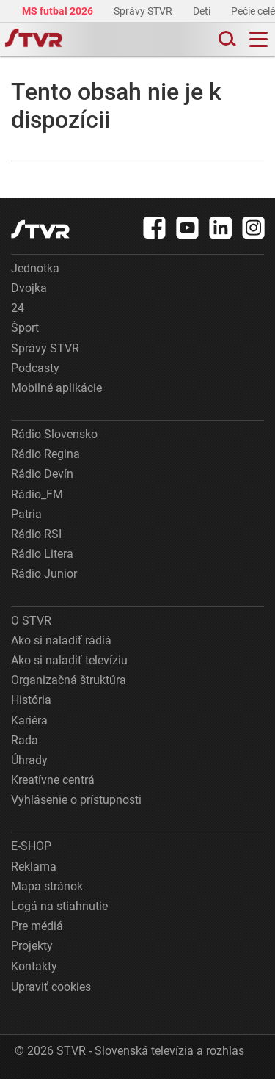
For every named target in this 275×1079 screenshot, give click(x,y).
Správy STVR (144, 11)
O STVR (31, 621)
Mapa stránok (47, 886)
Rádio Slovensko (54, 434)
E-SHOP (31, 846)
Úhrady (29, 760)
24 (17, 308)
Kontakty (34, 966)
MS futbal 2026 (58, 11)
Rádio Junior (44, 574)
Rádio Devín (42, 474)
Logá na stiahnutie (59, 906)
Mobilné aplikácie (56, 388)
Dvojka (29, 288)
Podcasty (35, 368)
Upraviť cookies (51, 987)
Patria (26, 514)
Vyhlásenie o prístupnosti (76, 800)
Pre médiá (37, 926)
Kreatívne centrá (53, 780)
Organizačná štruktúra (68, 680)
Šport (25, 328)
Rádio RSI (36, 534)
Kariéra (29, 720)
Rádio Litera (42, 554)
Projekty (32, 946)
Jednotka (35, 268)
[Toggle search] (226, 39)
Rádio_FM (37, 494)
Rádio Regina (45, 454)
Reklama (33, 866)
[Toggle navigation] (258, 39)
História (31, 700)
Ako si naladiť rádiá (61, 640)
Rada (24, 740)
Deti (203, 11)
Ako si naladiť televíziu (69, 660)
